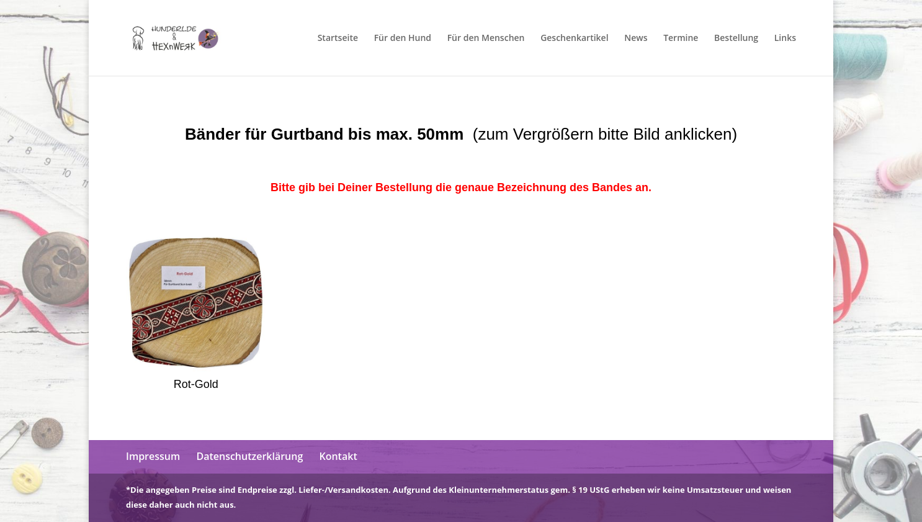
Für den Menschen (486, 38)
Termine (680, 38)
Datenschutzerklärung (249, 456)
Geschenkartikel (574, 38)
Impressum (153, 456)
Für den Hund (402, 38)
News (635, 38)
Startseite (338, 38)
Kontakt (338, 456)
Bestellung (736, 38)
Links (785, 38)
